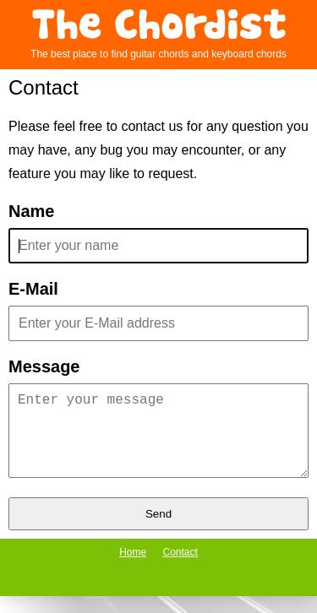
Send (158, 530)
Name (31, 211)
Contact (180, 569)
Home (132, 569)
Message (44, 367)
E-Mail (33, 289)
